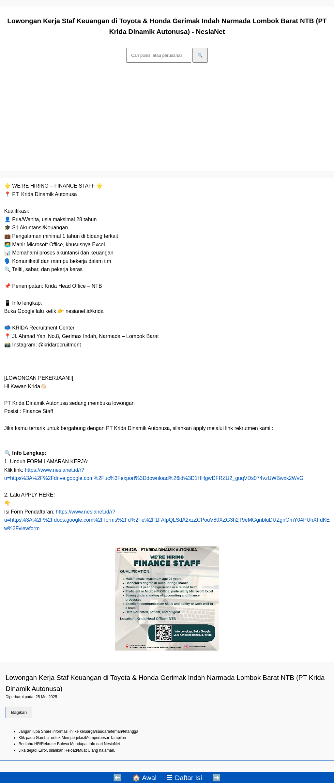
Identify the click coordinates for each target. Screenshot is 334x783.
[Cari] (158, 55)
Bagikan (19, 712)
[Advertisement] (167, 118)
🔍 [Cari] (200, 55)
